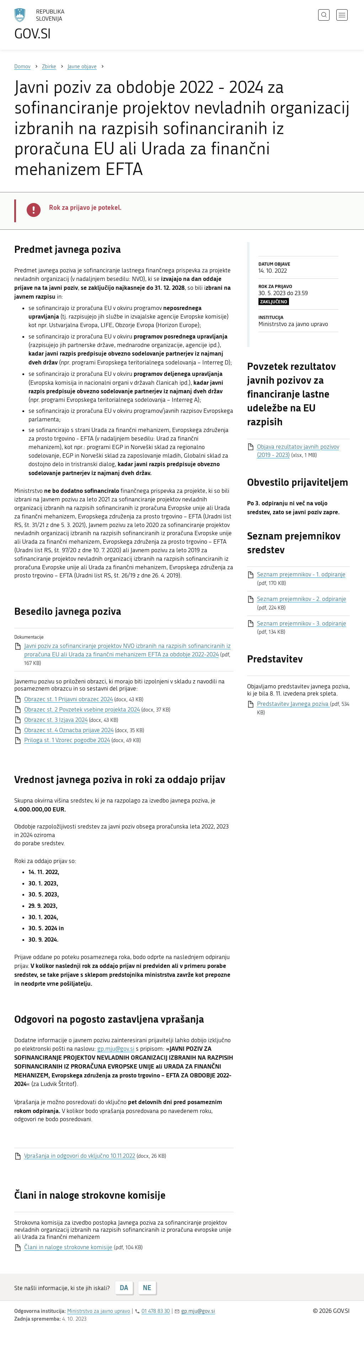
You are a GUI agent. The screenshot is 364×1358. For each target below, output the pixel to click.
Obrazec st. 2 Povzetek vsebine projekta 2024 (82, 709)
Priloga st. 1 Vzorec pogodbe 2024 (67, 740)
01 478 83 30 (155, 1311)
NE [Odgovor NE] (147, 1287)
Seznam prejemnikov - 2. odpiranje (301, 598)
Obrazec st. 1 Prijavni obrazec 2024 (68, 699)
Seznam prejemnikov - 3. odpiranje (301, 623)
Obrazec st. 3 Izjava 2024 (55, 719)
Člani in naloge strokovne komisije (68, 1247)
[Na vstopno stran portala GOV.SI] (59, 24)
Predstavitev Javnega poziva (293, 703)
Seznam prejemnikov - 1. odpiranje (301, 574)
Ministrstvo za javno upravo (98, 1311)
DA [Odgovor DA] (124, 1287)
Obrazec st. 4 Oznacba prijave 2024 (68, 730)
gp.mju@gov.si (115, 1048)
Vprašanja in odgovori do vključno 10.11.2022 (79, 1155)
